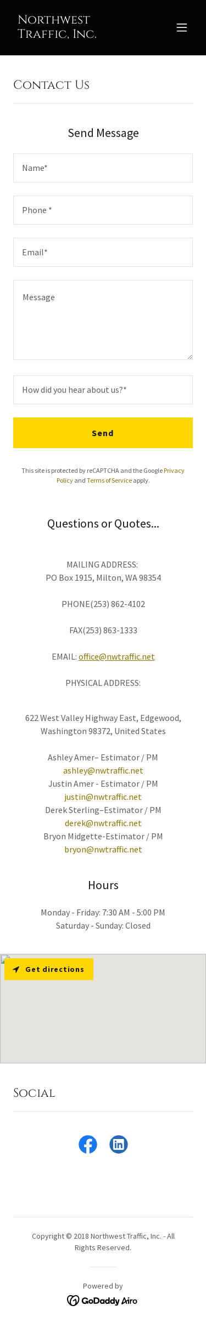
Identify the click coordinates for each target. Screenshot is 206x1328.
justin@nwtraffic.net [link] (103, 796)
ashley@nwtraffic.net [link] (103, 770)
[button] (182, 27)
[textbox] (103, 167)
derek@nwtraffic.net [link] (103, 822)
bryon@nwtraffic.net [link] (103, 849)
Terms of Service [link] (109, 480)
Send (103, 432)
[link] (76, 34)
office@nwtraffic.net (117, 656)
